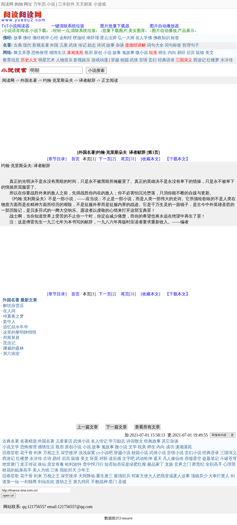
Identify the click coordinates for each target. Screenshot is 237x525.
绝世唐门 (10, 464)
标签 (175, 37)
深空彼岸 (69, 452)
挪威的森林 (13, 348)
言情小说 (175, 452)
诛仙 (42, 464)
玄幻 (152, 60)
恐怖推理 (39, 52)
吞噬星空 (193, 458)
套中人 (9, 321)
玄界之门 (182, 464)
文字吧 (128, 458)
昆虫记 (9, 343)
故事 (18, 37)
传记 (82, 45)
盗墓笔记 (210, 458)
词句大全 (155, 45)
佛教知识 (161, 37)
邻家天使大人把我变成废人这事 (160, 476)
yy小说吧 (104, 452)
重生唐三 (104, 476)
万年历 (39, 4)
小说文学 (10, 447)
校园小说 (139, 452)
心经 (54, 37)
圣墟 (122, 481)
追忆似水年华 (15, 327)
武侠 (73, 45)
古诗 (47, 458)
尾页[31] (128, 159)
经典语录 (166, 60)
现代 (27, 45)
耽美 (142, 447)
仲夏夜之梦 (13, 316)
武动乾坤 (144, 458)
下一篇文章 (116, 427)
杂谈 (120, 45)
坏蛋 (94, 458)
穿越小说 (122, 452)
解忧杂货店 (13, 305)
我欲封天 (68, 470)
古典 (18, 45)
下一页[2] (107, 159)
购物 (19, 4)
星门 (113, 481)
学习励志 (117, 441)
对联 (103, 458)
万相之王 (51, 452)
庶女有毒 (55, 464)
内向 (172, 52)
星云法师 (108, 37)
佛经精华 (40, 37)
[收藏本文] (150, 159)
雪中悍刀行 (93, 464)
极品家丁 (155, 464)
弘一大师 (126, 37)
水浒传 (226, 60)
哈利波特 (73, 464)
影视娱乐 (82, 60)
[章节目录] (57, 159)
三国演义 (228, 452)
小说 (51, 4)
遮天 (157, 458)
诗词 (101, 45)
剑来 (38, 452)
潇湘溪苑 (183, 447)
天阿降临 (86, 476)
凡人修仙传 (173, 458)
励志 (91, 45)
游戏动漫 (99, 60)
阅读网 (7, 4)
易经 (181, 52)
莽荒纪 (198, 464)
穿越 (115, 60)
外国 (54, 45)
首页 (75, 159)
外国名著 (28, 80)
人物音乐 (64, 60)
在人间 (9, 311)
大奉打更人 (219, 476)
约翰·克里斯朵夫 (58, 80)
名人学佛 (143, 37)
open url (8, 495)
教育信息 (11, 60)
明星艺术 (46, 60)
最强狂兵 (122, 476)
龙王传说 (28, 464)
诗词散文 (134, 441)
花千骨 (26, 452)
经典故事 (152, 441)
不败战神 (99, 481)
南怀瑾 (93, 37)
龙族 (169, 464)
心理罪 (229, 464)
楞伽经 (79, 37)
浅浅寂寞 (86, 452)
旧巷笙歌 (10, 452)
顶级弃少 (199, 476)
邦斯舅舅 (11, 337)
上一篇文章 (87, 427)
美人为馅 (41, 470)
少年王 (83, 470)
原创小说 (73, 447)
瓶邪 (88, 52)
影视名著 (40, 45)
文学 (132, 447)
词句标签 (173, 45)
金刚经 (65, 37)
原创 (98, 52)
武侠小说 (81, 441)
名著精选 (28, 441)
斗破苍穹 (228, 458)
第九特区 (81, 481)
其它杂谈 (170, 441)
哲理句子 (190, 45)
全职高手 (214, 464)
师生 (162, 52)
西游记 (199, 60)
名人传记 (99, 441)
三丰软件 (66, 4)
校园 (124, 60)
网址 (28, 4)
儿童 (63, 45)
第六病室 (11, 353)
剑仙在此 (46, 481)
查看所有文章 (147, 427)
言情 (143, 60)
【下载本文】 (177, 159)
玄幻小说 (193, 452)
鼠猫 (200, 52)
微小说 (141, 52)
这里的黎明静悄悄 (19, 332)
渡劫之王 (64, 481)
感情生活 (57, 52)
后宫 (191, 52)
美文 (209, 52)
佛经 (27, 37)
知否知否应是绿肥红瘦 (125, 464)
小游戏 (100, 4)
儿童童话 (64, 441)
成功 (170, 447)
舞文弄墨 (22, 52)
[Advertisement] (118, 116)
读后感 (115, 458)
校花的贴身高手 (16, 470)
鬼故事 (128, 52)
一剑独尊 (28, 481)
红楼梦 (213, 60)
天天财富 (84, 4)
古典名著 (10, 441)
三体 (54, 470)
